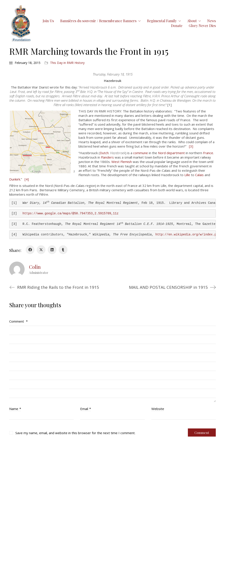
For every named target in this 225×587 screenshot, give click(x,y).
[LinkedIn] (52, 249)
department (176, 153)
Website (157, 408)
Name (15, 408)
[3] (191, 146)
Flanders (107, 157)
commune (140, 153)
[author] (17, 269)
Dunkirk (14, 179)
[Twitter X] (41, 249)
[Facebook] (30, 249)
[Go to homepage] (21, 23)
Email (85, 408)
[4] (27, 179)
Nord (162, 153)
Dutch (104, 153)
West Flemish (121, 161)
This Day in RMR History (67, 63)
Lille (187, 175)
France (208, 153)
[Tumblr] (63, 249)
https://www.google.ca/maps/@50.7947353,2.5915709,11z (70, 213)
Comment (18, 321)
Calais (199, 175)
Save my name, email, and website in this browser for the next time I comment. (75, 433)
